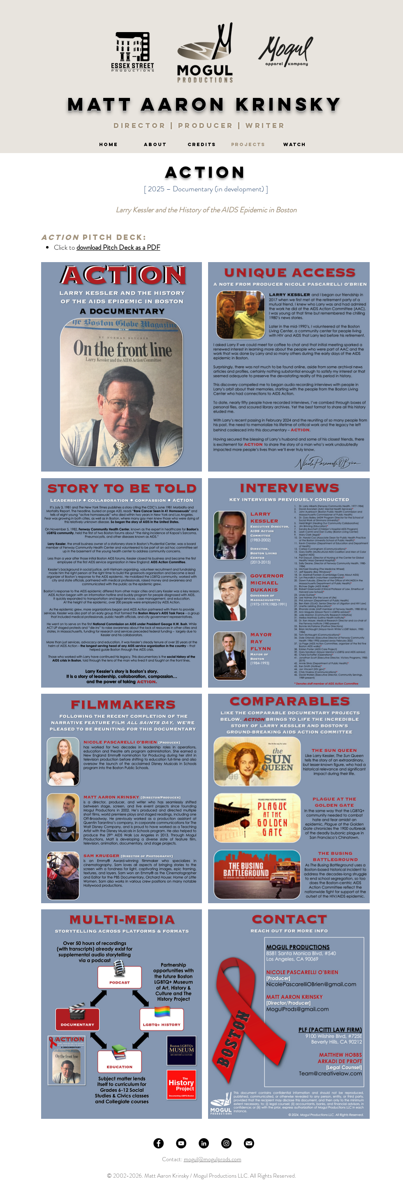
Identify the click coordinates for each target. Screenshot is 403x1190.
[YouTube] (181, 1143)
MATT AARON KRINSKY (205, 104)
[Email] (249, 1143)
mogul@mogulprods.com (212, 1159)
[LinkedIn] (204, 1143)
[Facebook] (158, 1143)
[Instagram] (226, 1143)
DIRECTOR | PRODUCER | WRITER (201, 125)
